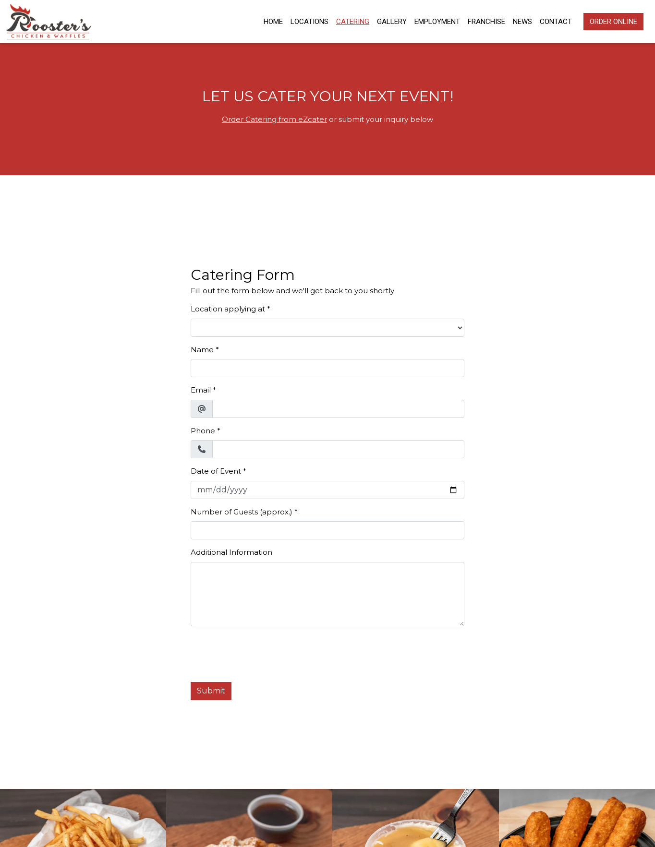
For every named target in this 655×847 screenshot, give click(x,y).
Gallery (392, 21)
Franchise (486, 21)
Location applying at (228, 308)
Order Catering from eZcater (274, 119)
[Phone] (338, 449)
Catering (352, 21)
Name (202, 349)
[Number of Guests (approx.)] (327, 530)
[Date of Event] (327, 490)
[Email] (338, 409)
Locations (309, 21)
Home (273, 21)
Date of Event (216, 471)
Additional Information (231, 552)
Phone (203, 430)
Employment (437, 21)
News (522, 21)
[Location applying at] (327, 328)
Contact (556, 21)
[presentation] (264, 652)
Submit (211, 690)
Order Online (613, 21)
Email (201, 389)
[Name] (327, 368)
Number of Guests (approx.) (241, 511)
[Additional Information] (327, 594)
